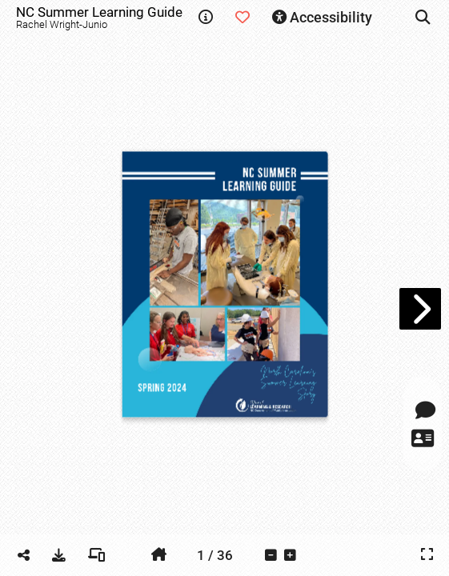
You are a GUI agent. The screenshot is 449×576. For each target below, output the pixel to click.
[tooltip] (205, 17)
